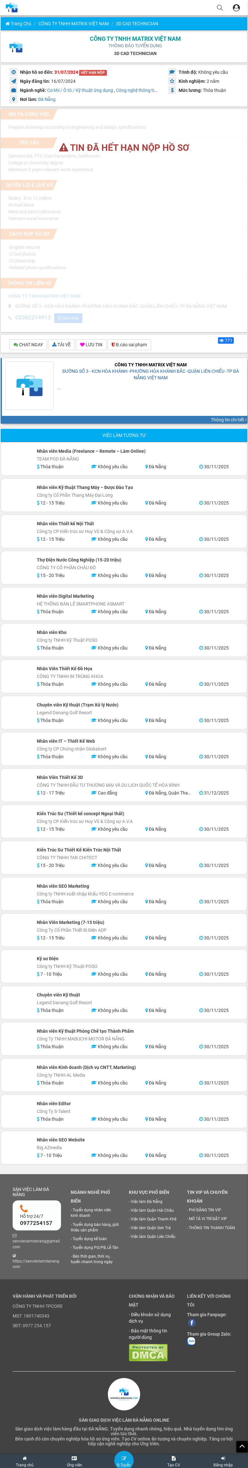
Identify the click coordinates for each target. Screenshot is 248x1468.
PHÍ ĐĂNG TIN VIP (205, 1210)
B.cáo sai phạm (129, 344)
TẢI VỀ (61, 344)
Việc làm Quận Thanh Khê (153, 1219)
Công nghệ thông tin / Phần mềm (149, 90)
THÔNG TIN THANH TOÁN (212, 1228)
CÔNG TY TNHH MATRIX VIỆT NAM (73, 23)
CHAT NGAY (28, 344)
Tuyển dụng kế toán (90, 1239)
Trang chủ (18, 23)
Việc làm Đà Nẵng (146, 1201)
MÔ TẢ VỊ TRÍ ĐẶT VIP (208, 1219)
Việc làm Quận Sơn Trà (151, 1228)
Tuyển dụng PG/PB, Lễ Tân (96, 1247)
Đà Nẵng (47, 99)
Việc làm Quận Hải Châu (152, 1210)
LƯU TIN (91, 344)
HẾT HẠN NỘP (93, 73)
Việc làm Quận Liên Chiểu (153, 1236)
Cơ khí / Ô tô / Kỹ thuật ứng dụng (80, 90)
